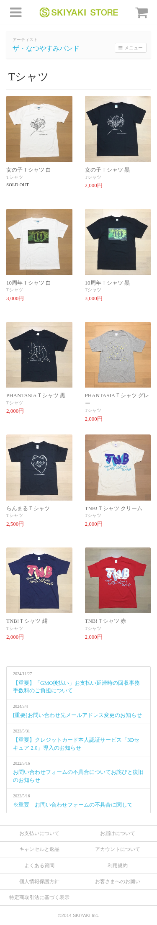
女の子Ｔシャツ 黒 (107, 170)
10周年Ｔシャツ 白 (28, 283)
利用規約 (118, 865)
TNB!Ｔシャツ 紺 (27, 621)
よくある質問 (39, 865)
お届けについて (117, 833)
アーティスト (25, 39)
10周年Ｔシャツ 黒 (107, 283)
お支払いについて (39, 833)
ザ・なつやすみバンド (46, 48)
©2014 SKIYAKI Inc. (78, 915)
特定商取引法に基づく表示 (39, 897)
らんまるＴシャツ (28, 508)
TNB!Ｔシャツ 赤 (105, 621)
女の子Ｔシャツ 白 (28, 170)
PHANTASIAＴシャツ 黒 (35, 395)
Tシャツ (14, 177)
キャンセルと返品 (39, 849)
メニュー (130, 47)
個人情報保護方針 (39, 881)
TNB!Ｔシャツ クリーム (114, 508)
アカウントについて (117, 849)
